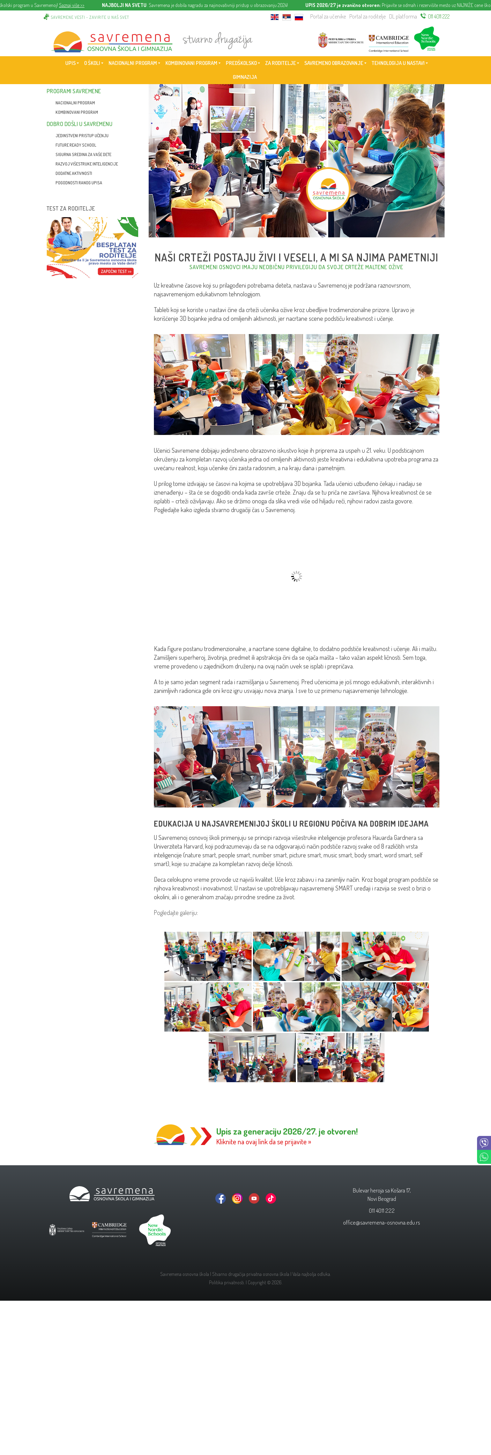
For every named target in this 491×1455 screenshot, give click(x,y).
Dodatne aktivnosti (73, 173)
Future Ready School (75, 145)
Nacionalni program (75, 102)
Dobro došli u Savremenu (80, 123)
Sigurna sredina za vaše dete (83, 154)
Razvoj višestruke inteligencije (86, 164)
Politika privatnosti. (227, 1282)
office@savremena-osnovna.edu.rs (381, 1222)
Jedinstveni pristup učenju (82, 135)
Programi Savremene (74, 91)
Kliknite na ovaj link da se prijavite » (263, 1141)
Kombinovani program (76, 112)
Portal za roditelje (367, 16)
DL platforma (403, 16)
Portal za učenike (328, 16)
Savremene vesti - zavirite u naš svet (90, 17)
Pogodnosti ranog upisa (78, 182)
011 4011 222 (439, 16)
